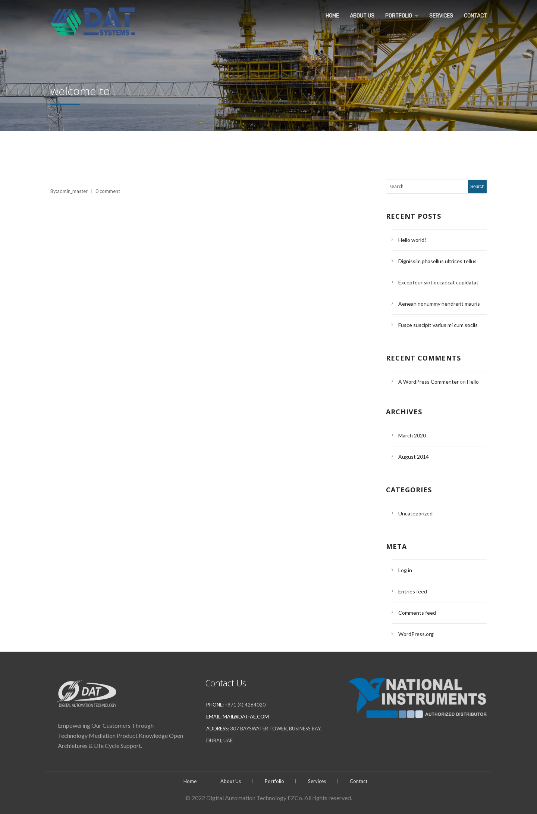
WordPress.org (416, 634)
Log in (405, 570)
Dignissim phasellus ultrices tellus (437, 261)
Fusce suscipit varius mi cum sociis (438, 325)
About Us (359, 15)
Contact (475, 15)
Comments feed (417, 612)
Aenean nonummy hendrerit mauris (439, 303)
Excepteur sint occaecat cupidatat (438, 282)
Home (329, 15)
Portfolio (396, 15)
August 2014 (413, 456)
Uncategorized (415, 513)
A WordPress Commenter (428, 381)
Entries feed (412, 591)
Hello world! (412, 240)
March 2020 (412, 435)
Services (440, 15)
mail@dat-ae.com (246, 717)
